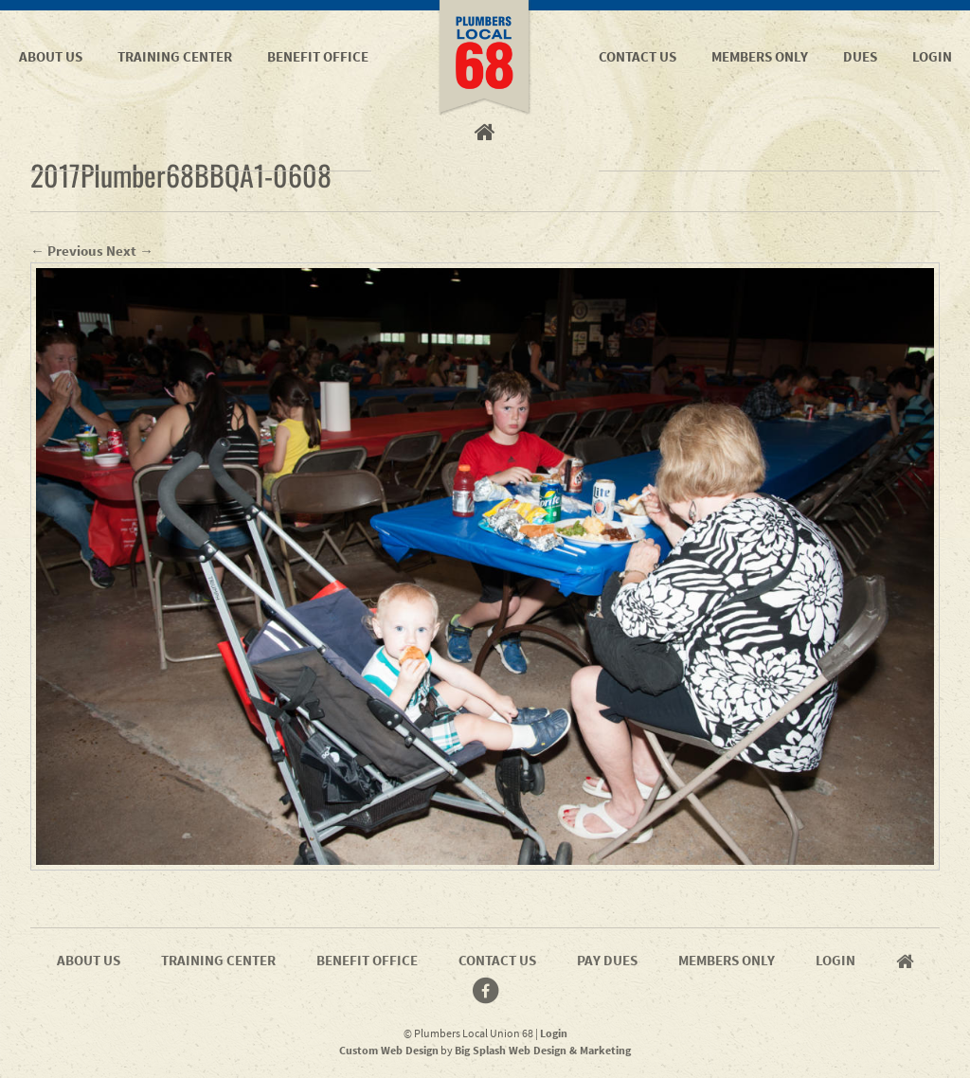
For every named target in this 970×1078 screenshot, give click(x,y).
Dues (860, 56)
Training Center (174, 56)
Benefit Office (317, 56)
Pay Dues (607, 960)
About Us (50, 56)
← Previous (66, 251)
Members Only (759, 56)
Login (932, 56)
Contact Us (637, 56)
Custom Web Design (389, 1050)
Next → (129, 251)
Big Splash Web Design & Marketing (543, 1050)
